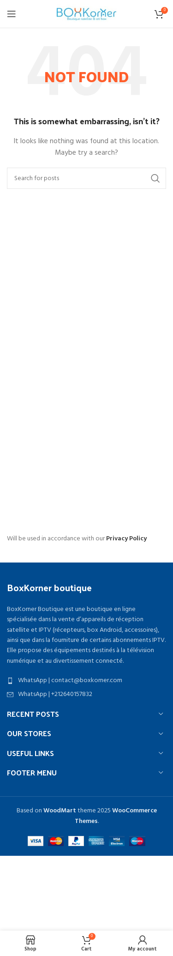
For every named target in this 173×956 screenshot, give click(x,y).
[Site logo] (86, 14)
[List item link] (86, 681)
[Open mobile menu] (11, 14)
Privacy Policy (126, 538)
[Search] (86, 178)
